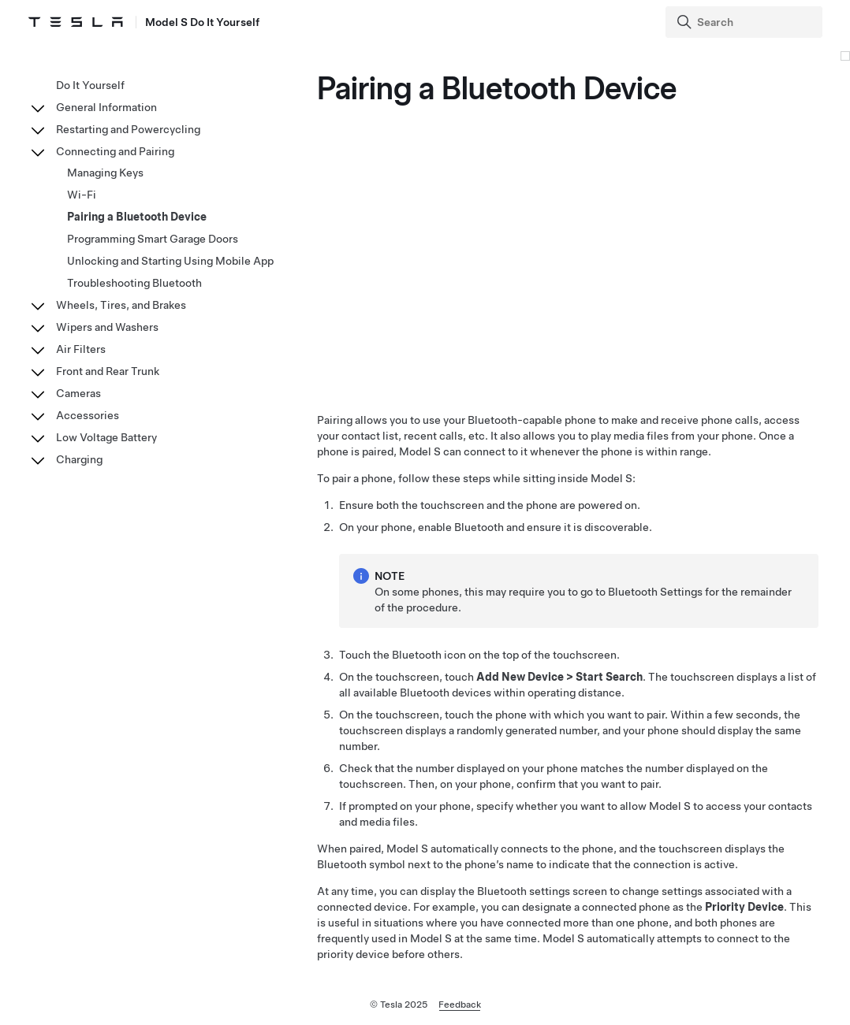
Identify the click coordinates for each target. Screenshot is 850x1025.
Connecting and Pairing (115, 151)
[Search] (745, 22)
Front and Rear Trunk (107, 371)
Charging (79, 459)
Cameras (78, 393)
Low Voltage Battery (106, 437)
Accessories (87, 415)
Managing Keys (105, 172)
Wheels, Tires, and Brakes (121, 305)
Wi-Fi (81, 194)
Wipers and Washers (107, 327)
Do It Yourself (90, 85)
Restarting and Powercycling (128, 129)
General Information (106, 107)
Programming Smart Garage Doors (152, 238)
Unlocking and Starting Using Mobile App (170, 260)
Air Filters (81, 349)
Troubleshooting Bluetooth (134, 283)
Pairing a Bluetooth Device (137, 216)
